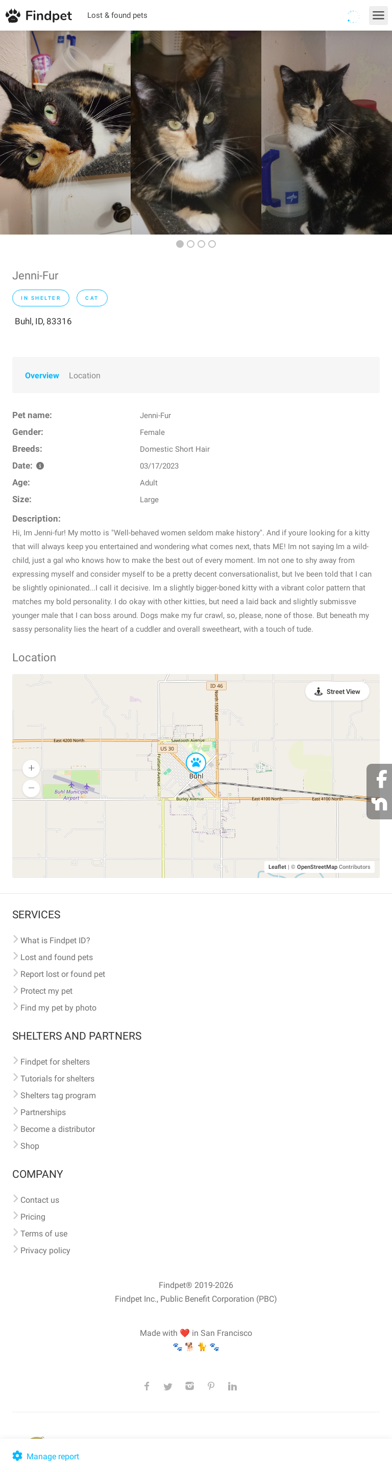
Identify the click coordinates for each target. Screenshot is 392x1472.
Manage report (44, 1456)
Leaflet (277, 867)
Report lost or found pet (62, 974)
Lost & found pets (117, 15)
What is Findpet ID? (55, 940)
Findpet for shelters (55, 1062)
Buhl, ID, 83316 (43, 321)
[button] (189, 753)
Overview (42, 375)
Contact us (39, 1200)
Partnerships (43, 1112)
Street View (343, 691)
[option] (65, 133)
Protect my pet (46, 991)
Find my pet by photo (58, 1008)
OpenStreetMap (317, 867)
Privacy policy (45, 1250)
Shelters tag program (58, 1095)
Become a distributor (57, 1129)
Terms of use (43, 1233)
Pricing (32, 1217)
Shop (29, 1146)
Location (85, 375)
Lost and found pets (56, 957)
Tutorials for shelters (57, 1078)
